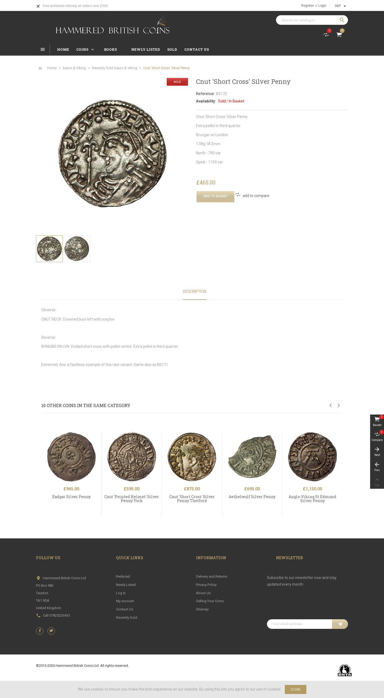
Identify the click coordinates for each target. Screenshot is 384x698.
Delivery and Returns (211, 576)
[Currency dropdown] (341, 6)
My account (125, 601)
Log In (121, 593)
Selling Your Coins (210, 601)
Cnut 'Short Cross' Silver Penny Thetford (192, 498)
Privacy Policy (206, 585)
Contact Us (124, 609)
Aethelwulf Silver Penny (252, 496)
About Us (203, 593)
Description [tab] (194, 291)
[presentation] (307, 606)
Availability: (206, 101)
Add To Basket (215, 196)
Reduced (123, 576)
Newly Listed (126, 585)
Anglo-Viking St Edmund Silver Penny (312, 498)
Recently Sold (126, 618)
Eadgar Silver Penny (71, 496)
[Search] (312, 20)
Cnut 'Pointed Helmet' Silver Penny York (131, 498)
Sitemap (202, 609)
